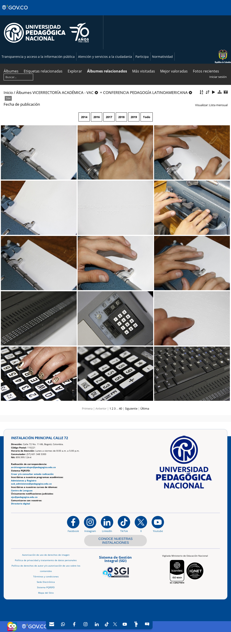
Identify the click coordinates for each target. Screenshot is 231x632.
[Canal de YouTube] (124, 624)
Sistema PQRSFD (46, 587)
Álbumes (11, 71)
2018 (121, 117)
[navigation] (99, 624)
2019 (134, 117)
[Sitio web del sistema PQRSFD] (147, 624)
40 (120, 408)
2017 (109, 117)
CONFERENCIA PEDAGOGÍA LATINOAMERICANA (145, 92)
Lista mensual (218, 105)
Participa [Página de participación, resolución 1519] (142, 56)
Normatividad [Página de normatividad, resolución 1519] (162, 56)
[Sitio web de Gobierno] (15, 12)
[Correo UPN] (51, 624)
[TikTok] (106, 624)
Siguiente (131, 408)
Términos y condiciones (46, 576)
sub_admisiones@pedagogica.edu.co (31, 483)
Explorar (75, 71)
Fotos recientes (206, 71)
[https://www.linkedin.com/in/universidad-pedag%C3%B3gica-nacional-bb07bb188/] (107, 524)
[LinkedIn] (96, 624)
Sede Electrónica (46, 582)
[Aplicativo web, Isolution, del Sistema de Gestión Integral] (115, 566)
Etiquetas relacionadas (43, 71)
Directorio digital (20, 503)
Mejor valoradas (174, 71)
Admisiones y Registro (23, 480)
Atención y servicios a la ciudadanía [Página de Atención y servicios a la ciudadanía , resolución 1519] (105, 56)
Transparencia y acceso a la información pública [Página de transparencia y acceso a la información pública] (38, 56)
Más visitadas (143, 71)
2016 (96, 117)
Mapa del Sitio (46, 592)
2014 (84, 117)
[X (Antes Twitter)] (115, 624)
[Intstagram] (85, 624)
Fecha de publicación (22, 104)
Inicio (8, 92)
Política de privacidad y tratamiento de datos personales (46, 560)
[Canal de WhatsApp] (63, 624)
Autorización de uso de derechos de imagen (45, 554)
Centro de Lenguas (21, 490)
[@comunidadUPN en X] (140, 524)
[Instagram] (90, 524)
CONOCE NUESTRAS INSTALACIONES (115, 540)
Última (144, 408)
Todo (146, 117)
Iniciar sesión (218, 77)
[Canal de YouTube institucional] (157, 524)
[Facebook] (74, 624)
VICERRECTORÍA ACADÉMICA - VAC (63, 92)
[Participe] (136, 624)
